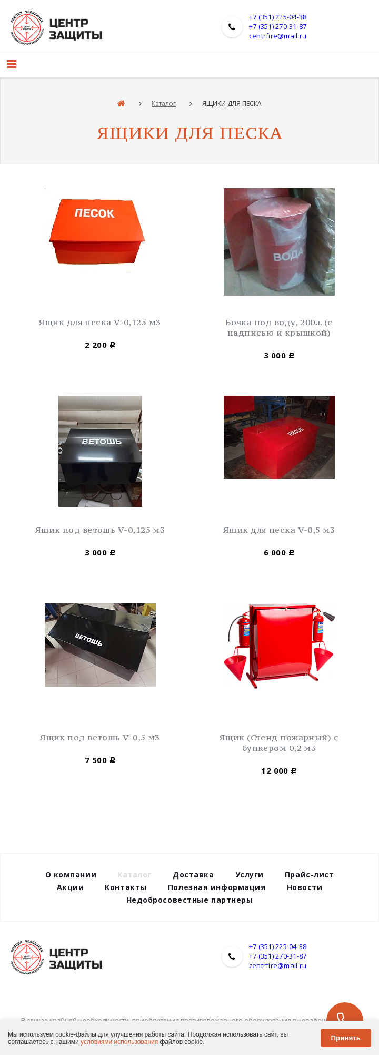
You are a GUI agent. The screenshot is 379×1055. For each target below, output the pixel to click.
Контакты (125, 887)
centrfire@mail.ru (277, 36)
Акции (70, 887)
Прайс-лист (309, 875)
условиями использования (119, 1042)
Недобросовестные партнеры (189, 900)
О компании (71, 875)
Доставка (193, 875)
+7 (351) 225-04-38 (278, 17)
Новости (305, 887)
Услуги (249, 875)
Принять (346, 1038)
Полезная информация (217, 887)
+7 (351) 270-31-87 (278, 26)
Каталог (164, 103)
